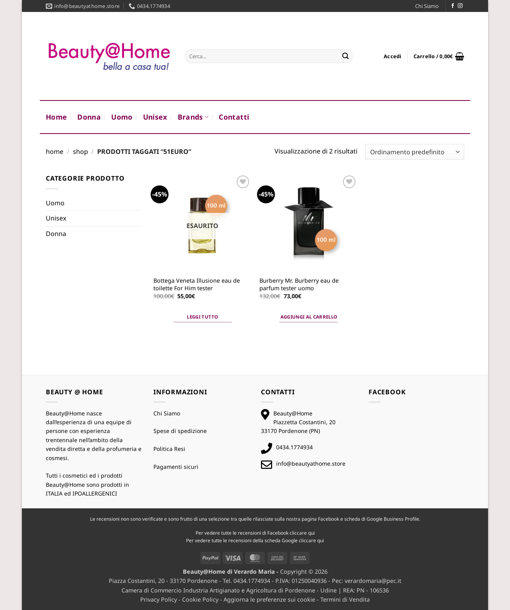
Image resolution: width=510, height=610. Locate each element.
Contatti (234, 117)
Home (56, 117)
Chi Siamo (427, 6)
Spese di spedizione (180, 431)
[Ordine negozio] (414, 151)
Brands (193, 117)
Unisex (155, 117)
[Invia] (345, 56)
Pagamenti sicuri (175, 466)
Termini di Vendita (345, 599)
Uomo (121, 117)
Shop (80, 151)
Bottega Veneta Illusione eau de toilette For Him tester (196, 284)
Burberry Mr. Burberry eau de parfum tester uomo (299, 284)
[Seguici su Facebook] (452, 6)
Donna (89, 117)
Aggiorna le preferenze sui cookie (269, 599)
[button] (393, 56)
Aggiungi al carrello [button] (308, 317)
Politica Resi (169, 449)
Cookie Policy (200, 599)
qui (311, 532)
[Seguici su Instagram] (460, 6)
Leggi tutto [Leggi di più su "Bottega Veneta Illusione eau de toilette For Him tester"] (202, 317)
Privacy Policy (158, 599)
